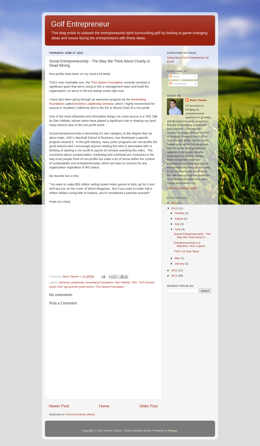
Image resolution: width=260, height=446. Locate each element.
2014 (174, 203)
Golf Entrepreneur (80, 24)
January (179, 263)
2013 (174, 208)
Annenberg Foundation (99, 282)
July (177, 223)
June (177, 229)
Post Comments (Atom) (80, 414)
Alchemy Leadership (71, 282)
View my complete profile (182, 188)
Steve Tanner (198, 100)
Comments (177, 83)
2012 (174, 270)
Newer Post (59, 406)
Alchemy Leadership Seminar (94, 103)
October (179, 213)
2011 (174, 275)
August (179, 218)
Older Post (148, 406)
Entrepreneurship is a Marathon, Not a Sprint (189, 244)
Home (104, 406)
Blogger (172, 430)
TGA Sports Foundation (107, 82)
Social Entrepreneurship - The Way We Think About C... (192, 235)
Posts (174, 76)
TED (134, 282)
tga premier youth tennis (79, 286)
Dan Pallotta (122, 282)
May (177, 258)
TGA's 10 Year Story (186, 251)
